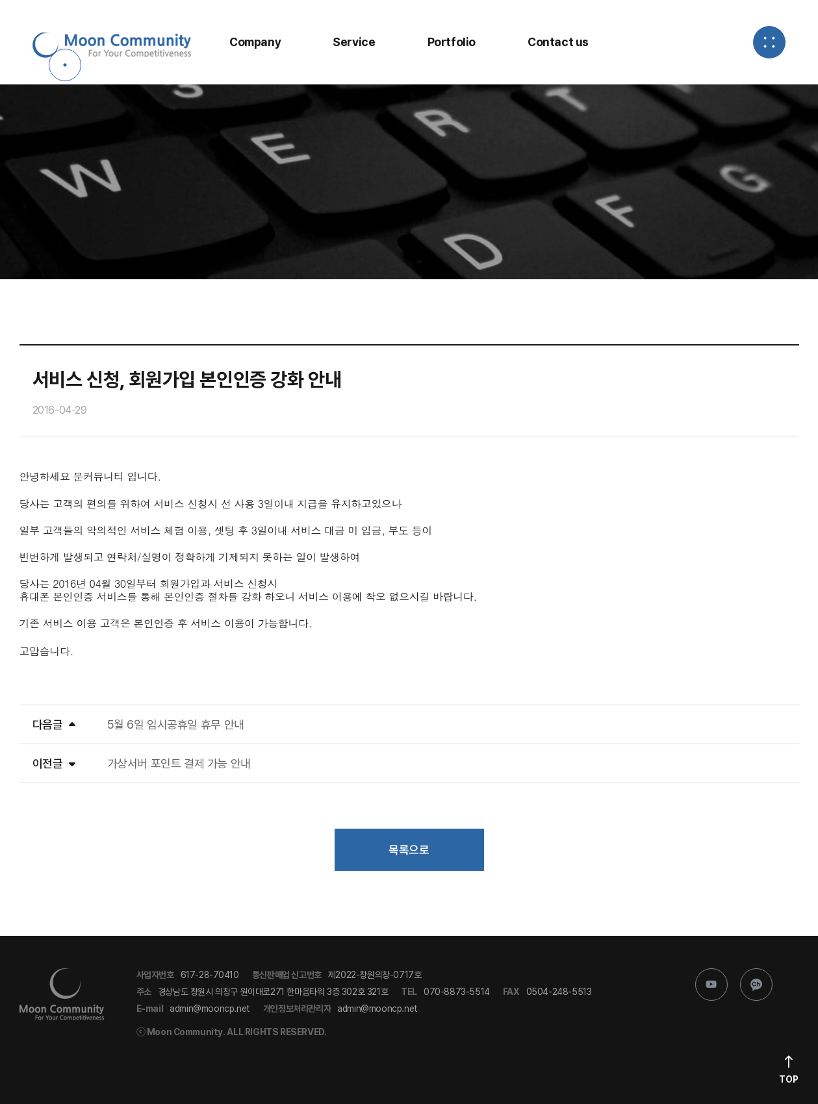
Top (789, 1079)
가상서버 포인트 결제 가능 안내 (179, 763)
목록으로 (409, 850)
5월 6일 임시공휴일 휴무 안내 (175, 724)
